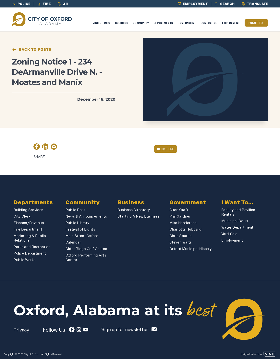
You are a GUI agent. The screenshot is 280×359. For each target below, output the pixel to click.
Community (141, 23)
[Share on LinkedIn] (45, 147)
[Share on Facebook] (36, 147)
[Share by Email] (54, 147)
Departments (163, 23)
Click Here (165, 149)
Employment (231, 23)
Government (187, 23)
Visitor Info (101, 23)
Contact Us (209, 23)
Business (121, 23)
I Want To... (256, 23)
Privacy (21, 330)
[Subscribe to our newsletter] (129, 329)
